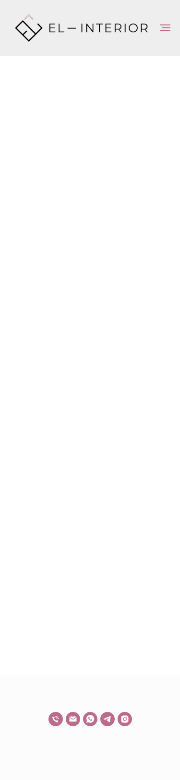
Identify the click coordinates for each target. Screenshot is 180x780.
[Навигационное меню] (165, 27)
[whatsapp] (90, 719)
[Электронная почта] (73, 719)
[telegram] (107, 719)
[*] (125, 719)
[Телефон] (55, 719)
